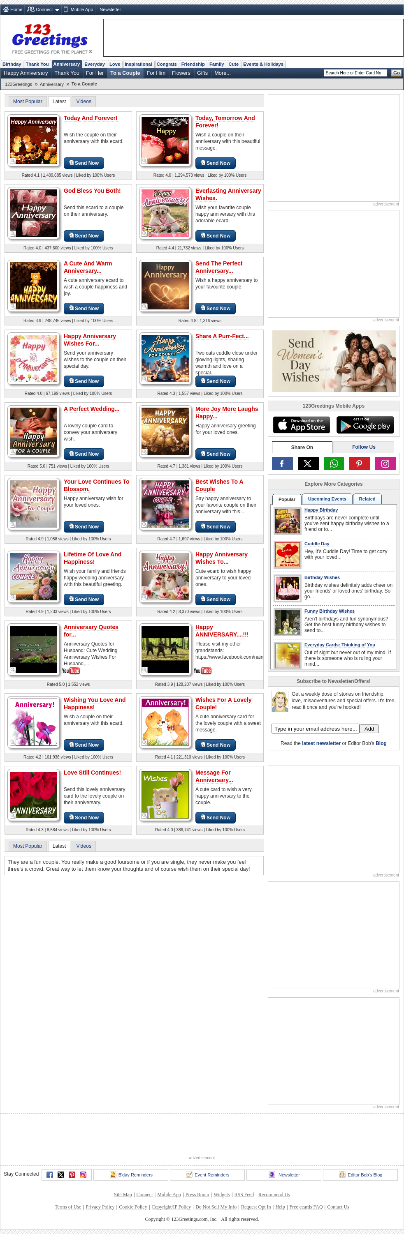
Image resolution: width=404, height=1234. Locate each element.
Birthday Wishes (322, 577)
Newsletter (110, 9)
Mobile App (82, 9)
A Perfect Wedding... (91, 409)
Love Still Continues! (92, 772)
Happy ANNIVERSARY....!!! (221, 631)
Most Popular (27, 101)
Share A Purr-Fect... (222, 336)
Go (396, 72)
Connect (44, 9)
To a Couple (125, 73)
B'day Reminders (131, 1174)
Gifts (202, 73)
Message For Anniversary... (214, 776)
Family (216, 64)
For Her (95, 73)
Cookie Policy (133, 1207)
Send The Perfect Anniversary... (218, 267)
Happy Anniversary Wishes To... (221, 558)
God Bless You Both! (92, 190)
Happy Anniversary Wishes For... (90, 340)
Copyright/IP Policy (171, 1207)
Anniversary (66, 64)
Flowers (181, 73)
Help (280, 1207)
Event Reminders (207, 1174)
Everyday (94, 64)
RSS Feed (244, 1194)
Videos (83, 101)
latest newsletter (321, 743)
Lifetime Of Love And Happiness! (92, 558)
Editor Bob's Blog (360, 1174)
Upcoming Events (327, 498)
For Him (156, 73)
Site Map (123, 1194)
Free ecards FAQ (306, 1207)
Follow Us (364, 447)
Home (16, 9)
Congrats (167, 64)
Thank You (37, 64)
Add (369, 729)
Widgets (222, 1194)
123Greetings (18, 84)
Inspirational (138, 64)
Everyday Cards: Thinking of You (339, 644)
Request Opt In (256, 1207)
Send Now (84, 163)
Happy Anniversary (26, 73)
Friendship (193, 64)
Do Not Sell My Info (216, 1207)
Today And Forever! (91, 118)
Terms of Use (68, 1207)
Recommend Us (274, 1194)
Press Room (197, 1194)
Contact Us (338, 1207)
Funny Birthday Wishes (329, 611)
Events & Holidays (263, 64)
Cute (233, 64)
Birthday (11, 64)
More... (222, 73)
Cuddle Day (317, 543)
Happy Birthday (321, 509)
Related (367, 498)
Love (114, 64)
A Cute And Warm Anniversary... (88, 267)
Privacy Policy (100, 1207)
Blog (381, 743)
